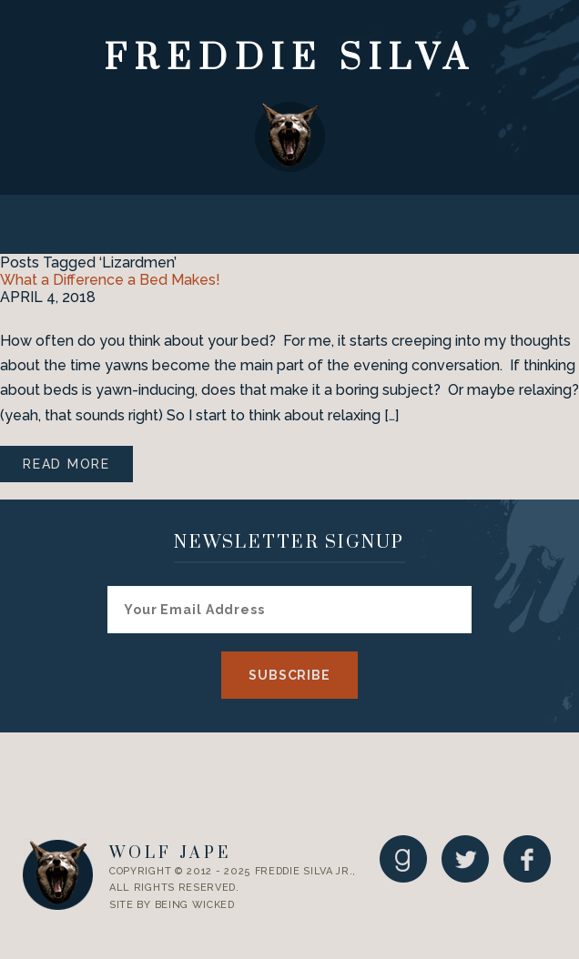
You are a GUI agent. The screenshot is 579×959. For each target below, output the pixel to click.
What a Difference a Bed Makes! (110, 279)
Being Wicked (195, 905)
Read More (66, 464)
